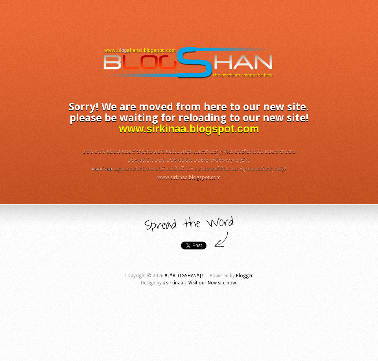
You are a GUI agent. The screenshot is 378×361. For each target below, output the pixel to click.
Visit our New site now (212, 283)
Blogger (244, 276)
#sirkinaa (173, 283)
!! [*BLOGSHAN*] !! (185, 276)
